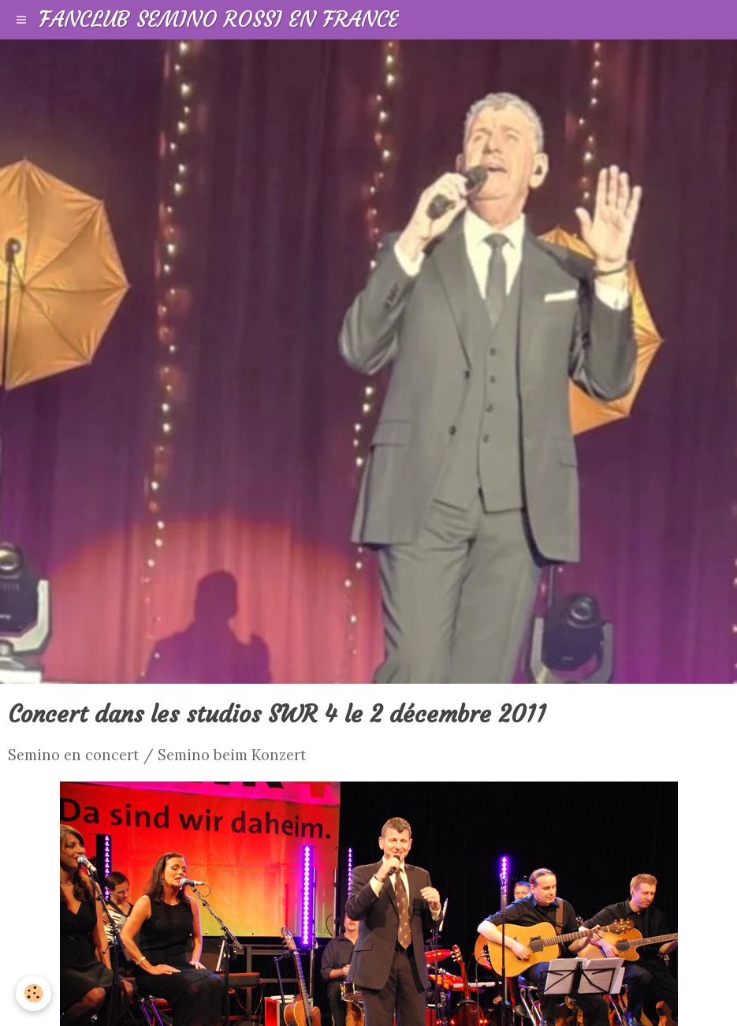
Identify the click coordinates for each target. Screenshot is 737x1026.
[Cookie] (33, 993)
